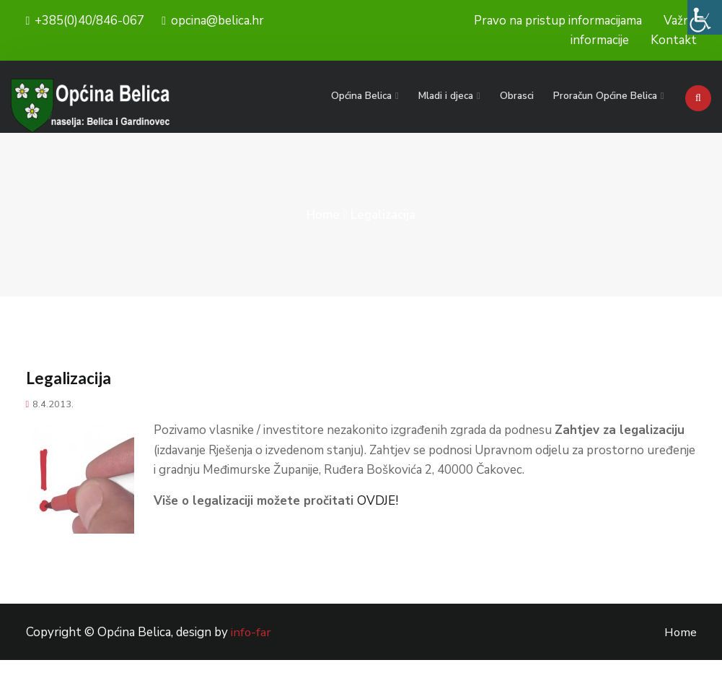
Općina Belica (369, 95)
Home (323, 228)
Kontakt (674, 40)
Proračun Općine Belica (605, 95)
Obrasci (520, 95)
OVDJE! (377, 513)
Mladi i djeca (451, 95)
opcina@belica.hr (213, 20)
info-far (251, 646)
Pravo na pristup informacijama (558, 20)
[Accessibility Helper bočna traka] (704, 17)
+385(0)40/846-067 (85, 20)
